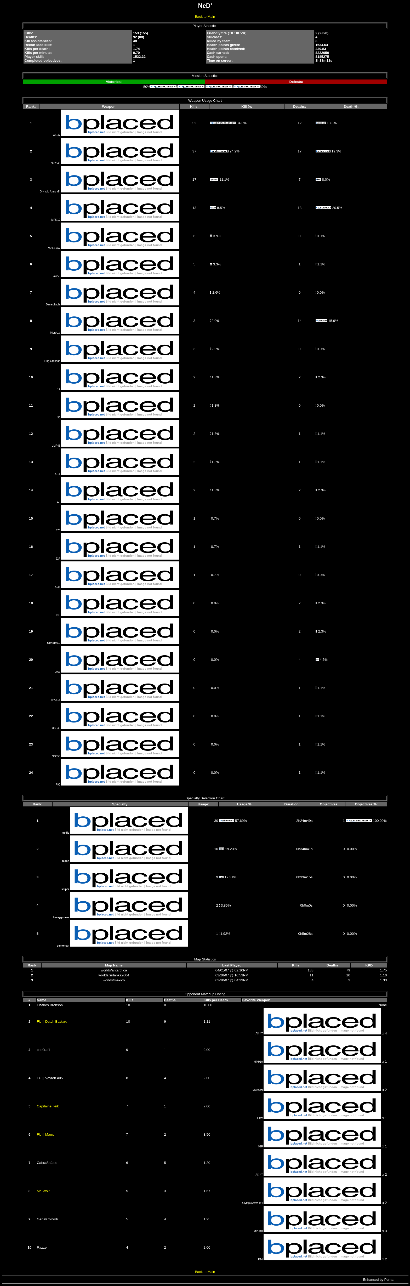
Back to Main (205, 17)
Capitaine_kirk (48, 1106)
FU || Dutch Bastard (52, 1021)
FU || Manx (45, 1134)
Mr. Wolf (43, 1191)
